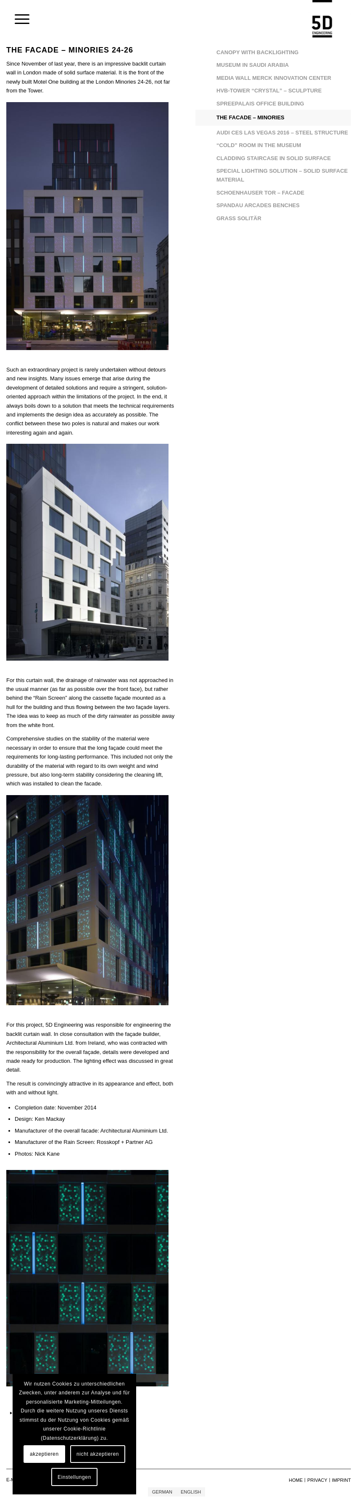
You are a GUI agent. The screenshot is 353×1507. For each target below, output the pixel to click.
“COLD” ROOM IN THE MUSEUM (258, 145)
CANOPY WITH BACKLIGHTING (257, 52)
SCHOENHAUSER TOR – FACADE (260, 193)
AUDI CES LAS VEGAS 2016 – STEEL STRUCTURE (282, 132)
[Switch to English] (190, 1492)
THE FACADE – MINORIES (250, 117)
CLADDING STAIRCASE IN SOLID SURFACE (273, 158)
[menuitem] (17, 19)
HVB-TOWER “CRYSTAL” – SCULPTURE (268, 90)
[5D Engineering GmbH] (322, 19)
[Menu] (17, 19)
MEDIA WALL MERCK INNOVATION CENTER (273, 78)
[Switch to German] (162, 1492)
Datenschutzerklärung (70, 1438)
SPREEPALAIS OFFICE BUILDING (260, 103)
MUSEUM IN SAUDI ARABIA (252, 65)
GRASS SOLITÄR (238, 218)
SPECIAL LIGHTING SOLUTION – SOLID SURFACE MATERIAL (282, 175)
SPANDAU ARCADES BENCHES (258, 205)
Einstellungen (74, 1477)
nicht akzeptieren (97, 1454)
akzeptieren (44, 1454)
